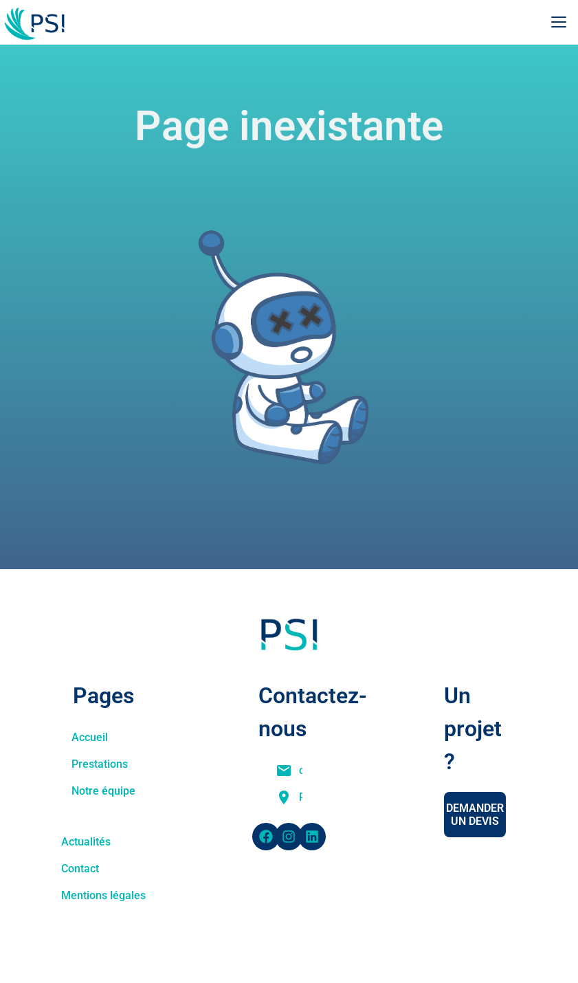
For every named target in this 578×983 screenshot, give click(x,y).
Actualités (86, 841)
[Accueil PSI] (39, 22)
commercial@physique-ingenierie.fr (301, 770)
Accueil (89, 737)
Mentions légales (103, 895)
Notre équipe (103, 790)
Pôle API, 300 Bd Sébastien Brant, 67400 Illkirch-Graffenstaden (301, 797)
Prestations (99, 764)
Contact (80, 868)
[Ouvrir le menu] (559, 22)
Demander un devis (475, 815)
